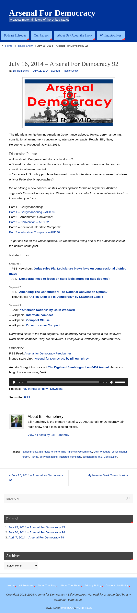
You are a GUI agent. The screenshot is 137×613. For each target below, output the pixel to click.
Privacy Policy (93, 585)
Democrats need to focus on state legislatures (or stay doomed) (64, 278)
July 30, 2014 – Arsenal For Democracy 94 (37, 532)
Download (56, 388)
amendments (30, 451)
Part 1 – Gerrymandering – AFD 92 (32, 212)
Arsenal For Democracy (52, 13)
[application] (68, 382)
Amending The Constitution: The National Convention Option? (63, 291)
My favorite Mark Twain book (107, 475)
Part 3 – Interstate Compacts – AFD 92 (35, 232)
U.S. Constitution (107, 456)
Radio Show (25, 45)
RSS (27, 397)
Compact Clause (38, 320)
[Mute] (112, 382)
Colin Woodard (102, 451)
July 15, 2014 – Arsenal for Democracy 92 (36, 478)
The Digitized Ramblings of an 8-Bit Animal (78, 367)
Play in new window (35, 388)
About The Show (70, 585)
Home (8, 45)
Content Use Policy (117, 585)
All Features (26, 585)
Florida (34, 456)
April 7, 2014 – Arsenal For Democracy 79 (36, 537)
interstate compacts (70, 456)
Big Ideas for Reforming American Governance (65, 451)
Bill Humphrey (21, 70)
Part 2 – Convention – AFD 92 (29, 222)
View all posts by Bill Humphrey (50, 434)
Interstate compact (39, 315)
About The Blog (47, 585)
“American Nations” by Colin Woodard (47, 310)
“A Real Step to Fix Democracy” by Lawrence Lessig (66, 296)
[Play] (14, 382)
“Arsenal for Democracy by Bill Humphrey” (62, 358)
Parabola (67, 608)
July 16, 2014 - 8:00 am (46, 70)
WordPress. (84, 608)
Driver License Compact (43, 325)
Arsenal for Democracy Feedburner (47, 353)
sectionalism (90, 456)
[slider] (63, 382)
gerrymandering (49, 456)
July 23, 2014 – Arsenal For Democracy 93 (37, 527)
